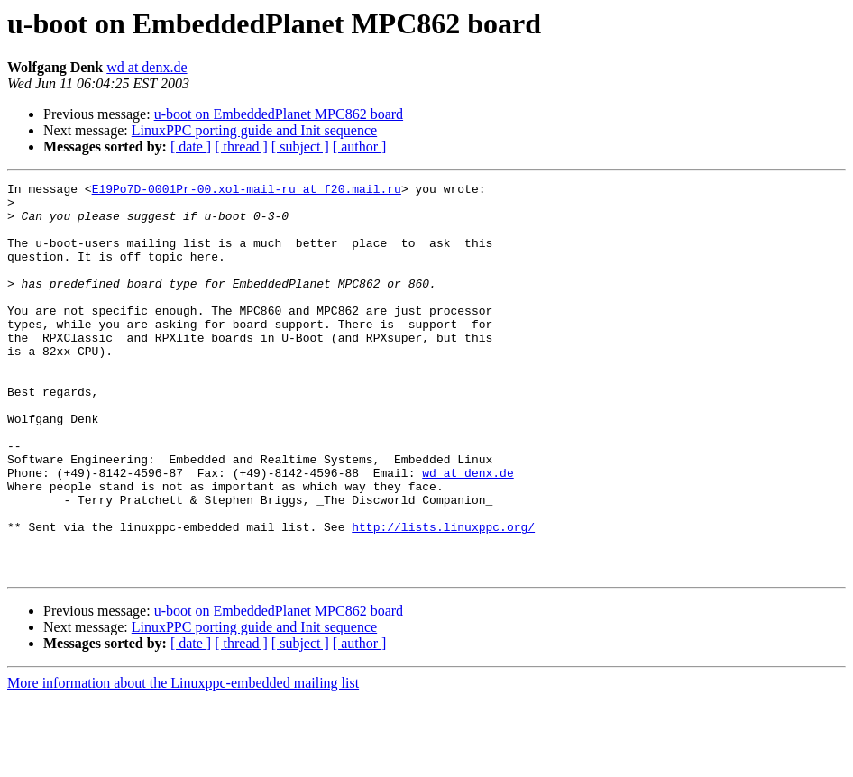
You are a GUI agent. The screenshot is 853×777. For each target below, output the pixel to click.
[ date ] (190, 146)
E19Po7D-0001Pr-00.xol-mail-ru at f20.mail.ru (246, 191)
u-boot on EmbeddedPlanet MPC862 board (278, 114)
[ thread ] (241, 146)
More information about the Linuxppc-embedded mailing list (183, 761)
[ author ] (360, 146)
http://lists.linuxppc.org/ (443, 597)
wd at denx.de (146, 67)
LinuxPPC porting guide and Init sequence (254, 130)
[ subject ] (300, 146)
